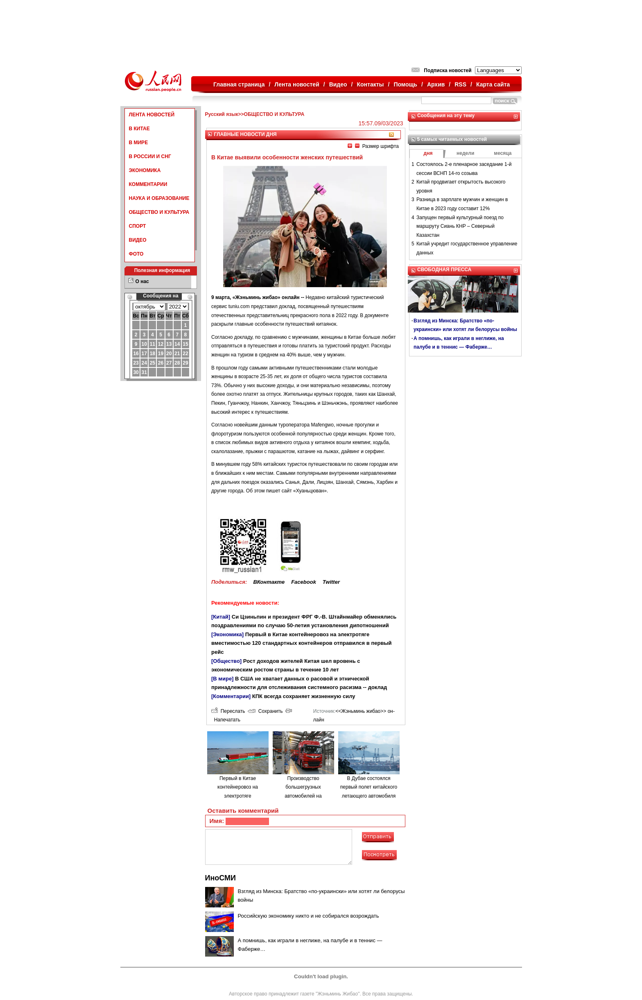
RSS (460, 84)
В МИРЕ (138, 142)
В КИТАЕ (139, 129)
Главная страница (238, 84)
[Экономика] (227, 634)
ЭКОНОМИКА (145, 170)
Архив (436, 84)
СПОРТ (137, 226)
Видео (338, 84)
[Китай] (220, 617)
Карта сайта (493, 84)
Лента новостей (296, 84)
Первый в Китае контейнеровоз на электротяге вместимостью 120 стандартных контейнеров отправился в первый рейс (301, 643)
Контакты (370, 84)
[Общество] (226, 661)
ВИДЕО (138, 240)
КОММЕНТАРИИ (148, 184)
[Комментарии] (231, 696)
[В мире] (222, 679)
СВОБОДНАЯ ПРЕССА (444, 269)
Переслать (228, 711)
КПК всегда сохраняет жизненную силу (303, 696)
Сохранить (265, 711)
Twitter (331, 582)
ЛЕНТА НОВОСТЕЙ (152, 115)
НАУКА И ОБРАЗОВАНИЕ (159, 198)
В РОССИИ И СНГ (150, 156)
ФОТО (136, 254)
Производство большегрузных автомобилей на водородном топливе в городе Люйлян (303, 796)
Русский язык (221, 114)
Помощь (405, 84)
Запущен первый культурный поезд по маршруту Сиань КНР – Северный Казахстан (460, 226)
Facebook (303, 582)
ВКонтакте (269, 582)
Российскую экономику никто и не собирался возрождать (308, 916)
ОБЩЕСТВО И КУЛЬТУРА (159, 212)
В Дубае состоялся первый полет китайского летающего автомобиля (368, 787)
